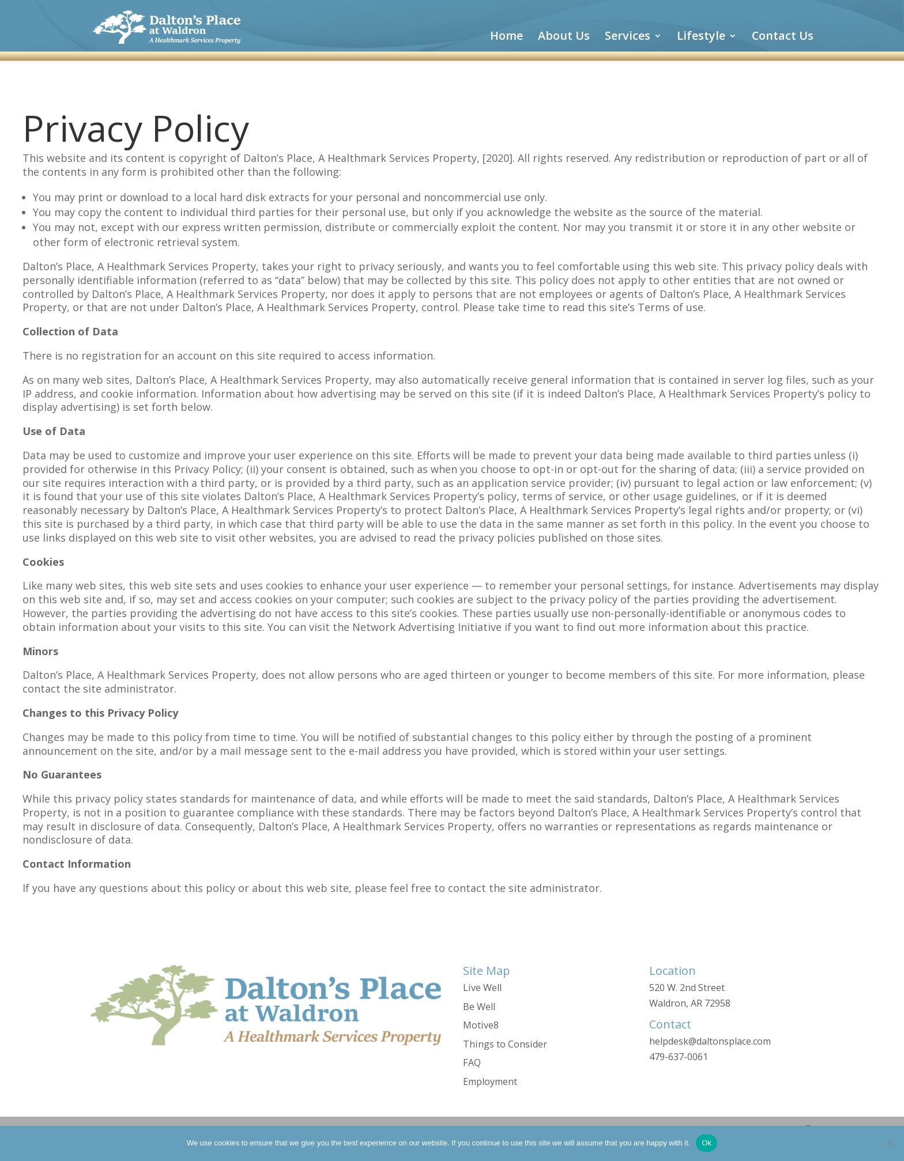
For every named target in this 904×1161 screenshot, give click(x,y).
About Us (564, 37)
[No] (889, 1143)
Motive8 (481, 1025)
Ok (706, 1143)
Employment (490, 1081)
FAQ (472, 1062)
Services (627, 37)
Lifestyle (701, 37)
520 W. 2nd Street (687, 987)
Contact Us (782, 37)
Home (506, 37)
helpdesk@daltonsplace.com (710, 1041)
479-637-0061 (678, 1056)
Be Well (479, 1006)
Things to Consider (505, 1044)
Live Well (482, 987)
